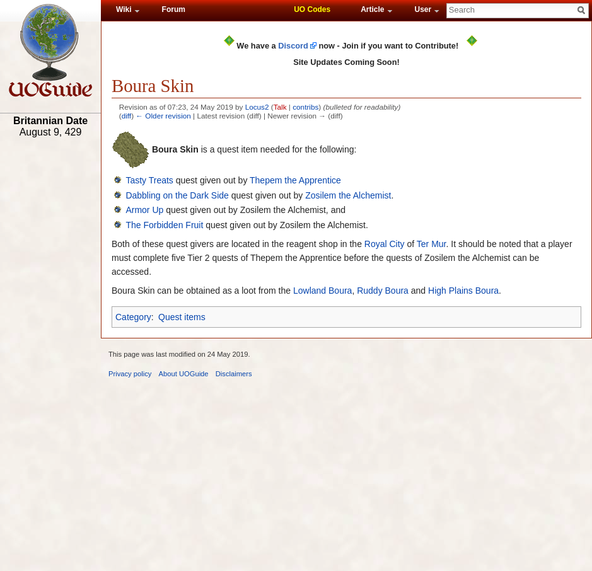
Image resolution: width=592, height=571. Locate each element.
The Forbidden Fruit (164, 225)
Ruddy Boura (383, 291)
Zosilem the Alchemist (348, 195)
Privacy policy (129, 374)
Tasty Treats (149, 180)
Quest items (182, 317)
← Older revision (163, 116)
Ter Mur (431, 244)
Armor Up (144, 210)
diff (126, 116)
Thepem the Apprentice (295, 180)
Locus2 (257, 107)
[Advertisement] (50, 338)
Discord (293, 45)
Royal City (384, 244)
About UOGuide (184, 374)
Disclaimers (234, 374)
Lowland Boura (322, 291)
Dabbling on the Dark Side (176, 195)
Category (133, 317)
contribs (305, 107)
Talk (280, 107)
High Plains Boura (463, 291)
